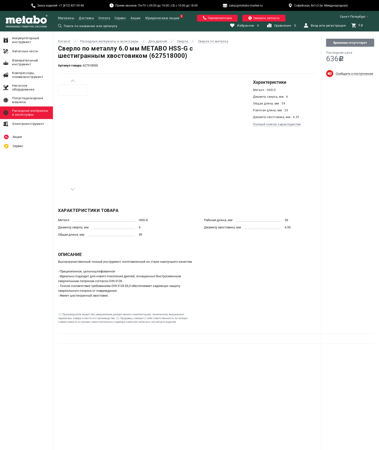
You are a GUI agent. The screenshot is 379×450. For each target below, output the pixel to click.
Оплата (104, 18)
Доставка (86, 18)
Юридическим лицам (162, 18)
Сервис (120, 18)
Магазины (66, 18)
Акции (136, 18)
